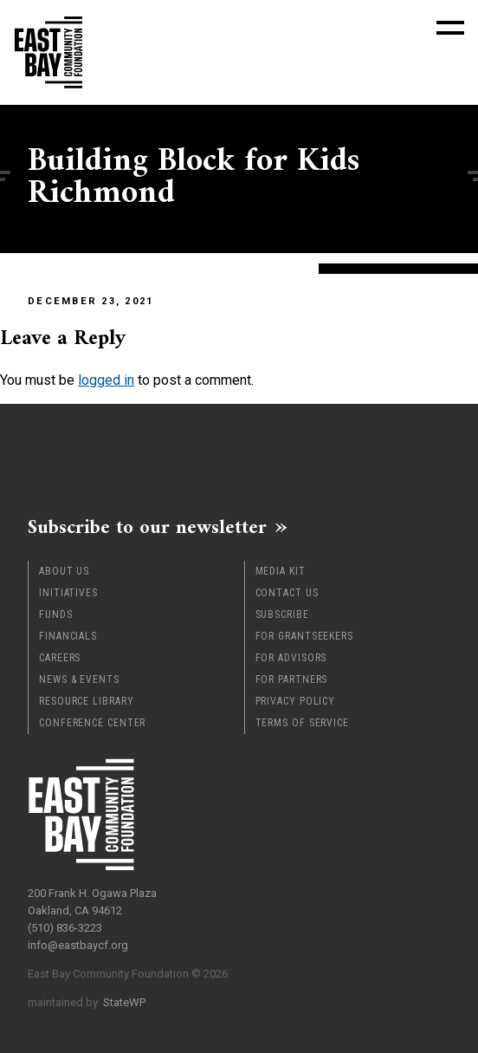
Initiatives (68, 593)
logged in (106, 380)
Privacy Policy (295, 701)
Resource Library (86, 701)
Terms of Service (302, 723)
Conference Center (92, 723)
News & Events (79, 679)
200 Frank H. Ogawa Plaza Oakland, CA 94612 (92, 902)
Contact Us (287, 593)
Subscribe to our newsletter (147, 527)
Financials (68, 636)
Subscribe (282, 614)
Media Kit (280, 571)
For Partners (291, 679)
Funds (56, 614)
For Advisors (291, 658)
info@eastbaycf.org (78, 945)
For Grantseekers (304, 636)
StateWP (124, 1002)
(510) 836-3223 (65, 927)
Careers (60, 658)
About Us (64, 571)
